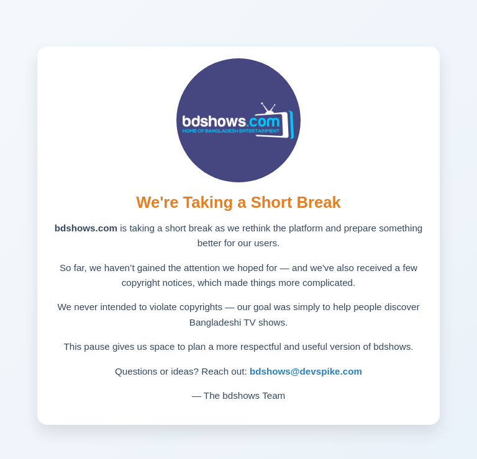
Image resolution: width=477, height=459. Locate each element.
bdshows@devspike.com (306, 371)
